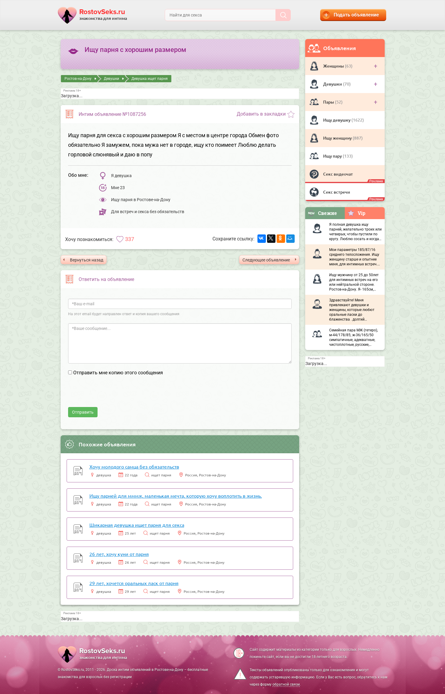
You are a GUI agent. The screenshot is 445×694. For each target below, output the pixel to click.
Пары (329, 102)
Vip (356, 213)
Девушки (333, 84)
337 (129, 239)
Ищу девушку (337, 120)
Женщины (334, 66)
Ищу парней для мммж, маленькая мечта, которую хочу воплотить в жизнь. (175, 496)
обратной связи (286, 684)
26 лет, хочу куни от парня (119, 554)
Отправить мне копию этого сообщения (118, 373)
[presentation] (113, 395)
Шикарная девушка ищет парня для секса (136, 525)
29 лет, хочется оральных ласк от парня (134, 583)
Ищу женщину (338, 138)
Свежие (322, 213)
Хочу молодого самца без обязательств (134, 466)
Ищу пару (333, 156)
